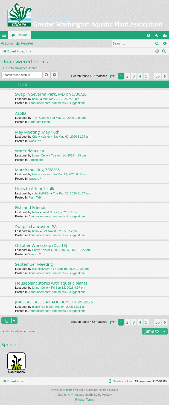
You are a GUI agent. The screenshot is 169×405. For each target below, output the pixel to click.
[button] (112, 76)
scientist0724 (40, 193)
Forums (22, 35)
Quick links (5, 36)
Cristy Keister (41, 136)
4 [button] (140, 76)
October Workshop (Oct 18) (41, 245)
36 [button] (157, 76)
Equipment (35, 159)
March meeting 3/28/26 (37, 169)
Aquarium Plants (39, 121)
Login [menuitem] (158, 36)
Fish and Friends (30, 207)
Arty (70, 394)
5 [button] (146, 76)
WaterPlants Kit (29, 150)
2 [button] (127, 76)
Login (9, 43)
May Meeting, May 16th (37, 132)
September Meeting (34, 264)
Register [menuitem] (166, 36)
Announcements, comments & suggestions (57, 103)
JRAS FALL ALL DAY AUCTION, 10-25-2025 (54, 302)
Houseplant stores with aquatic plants (51, 283)
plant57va (38, 306)
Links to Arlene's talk (34, 188)
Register (27, 43)
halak (35, 98)
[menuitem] (148, 35)
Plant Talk (35, 197)
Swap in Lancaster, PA (36, 226)
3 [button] (134, 76)
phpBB (70, 389)
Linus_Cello (40, 155)
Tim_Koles (39, 117)
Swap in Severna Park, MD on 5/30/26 (51, 94)
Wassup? (34, 141)
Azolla (20, 113)
